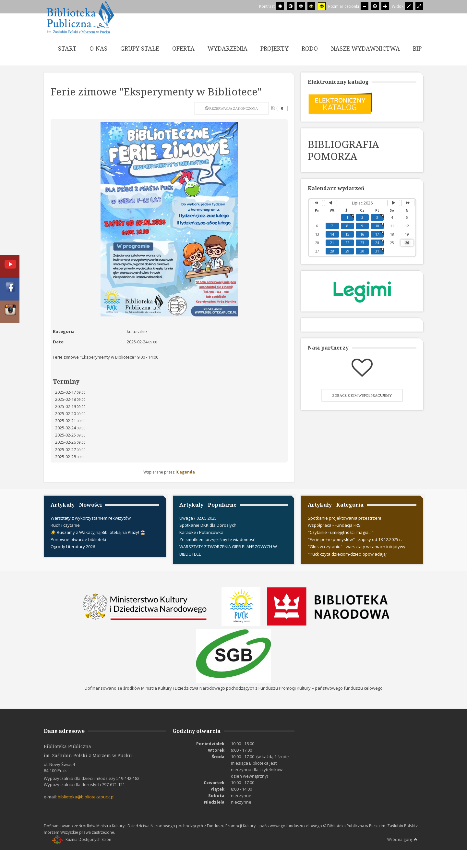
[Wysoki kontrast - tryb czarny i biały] (301, 6)
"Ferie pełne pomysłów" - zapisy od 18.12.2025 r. (355, 539)
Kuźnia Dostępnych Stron (81, 839)
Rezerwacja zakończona (231, 108)
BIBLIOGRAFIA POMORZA (343, 150)
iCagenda (185, 472)
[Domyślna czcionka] (375, 6)
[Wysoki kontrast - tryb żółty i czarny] (322, 6)
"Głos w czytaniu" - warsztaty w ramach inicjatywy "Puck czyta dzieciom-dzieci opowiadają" (356, 550)
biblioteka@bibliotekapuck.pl (86, 797)
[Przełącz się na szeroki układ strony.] (419, 6)
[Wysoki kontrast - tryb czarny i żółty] (311, 6)
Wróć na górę (402, 839)
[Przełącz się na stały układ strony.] (409, 6)
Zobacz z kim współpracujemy (362, 395)
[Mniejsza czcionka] (364, 6)
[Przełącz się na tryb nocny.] (290, 6)
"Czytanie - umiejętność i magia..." (340, 532)
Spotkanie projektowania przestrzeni (344, 518)
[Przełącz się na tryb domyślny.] (280, 6)
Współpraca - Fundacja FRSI (335, 525)
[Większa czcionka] (385, 6)
